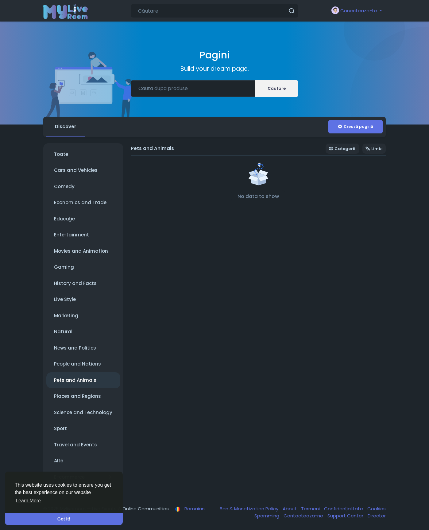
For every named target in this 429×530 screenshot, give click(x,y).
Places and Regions (77, 396)
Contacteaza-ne (304, 515)
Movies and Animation (81, 251)
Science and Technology (83, 412)
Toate (61, 154)
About (290, 508)
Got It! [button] (63, 518)
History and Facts (75, 283)
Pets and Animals (75, 380)
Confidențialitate (344, 508)
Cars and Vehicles (76, 170)
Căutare (277, 88)
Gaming (64, 267)
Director (377, 515)
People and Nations (77, 364)
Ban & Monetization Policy (250, 508)
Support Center (346, 515)
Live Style (65, 299)
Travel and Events (75, 444)
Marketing (66, 315)
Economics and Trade (80, 202)
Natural (63, 331)
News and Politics (75, 348)
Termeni (311, 508)
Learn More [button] (28, 500)
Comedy (64, 186)
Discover (65, 126)
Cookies (376, 508)
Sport (60, 428)
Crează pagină (355, 126)
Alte (58, 460)
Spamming (267, 515)
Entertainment (71, 234)
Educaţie (64, 219)
